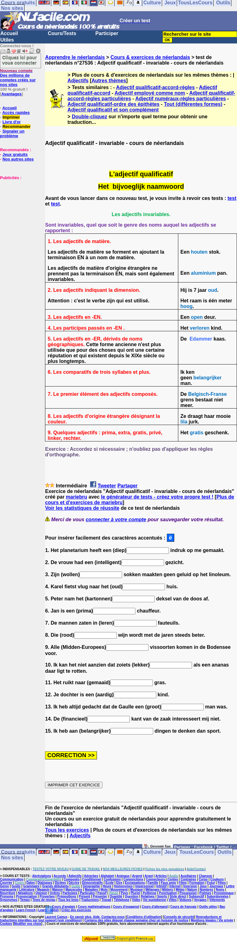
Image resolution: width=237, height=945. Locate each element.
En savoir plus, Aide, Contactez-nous (97, 917)
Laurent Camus (56, 917)
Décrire (74, 882)
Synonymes (8, 900)
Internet (175, 886)
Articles (161, 876)
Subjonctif (196, 896)
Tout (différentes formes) (193, 104)
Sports (162, 896)
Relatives (148, 896)
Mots (104, 889)
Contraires (188, 879)
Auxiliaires (188, 876)
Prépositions (66, 896)
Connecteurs (155, 879)
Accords (59, 876)
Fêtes (222, 882)
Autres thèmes (109, 80)
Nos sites (12, 8)
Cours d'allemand (155, 906)
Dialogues (45, 882)
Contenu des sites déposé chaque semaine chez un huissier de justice (136, 920)
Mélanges (152, 889)
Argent (137, 876)
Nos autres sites (18, 159)
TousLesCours (197, 852)
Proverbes (47, 896)
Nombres (206, 889)
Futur (211, 882)
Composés (72, 879)
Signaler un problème (12, 133)
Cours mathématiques (94, 906)
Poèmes (205, 893)
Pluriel (135, 893)
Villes (173, 900)
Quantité (116, 896)
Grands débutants (55, 886)
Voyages (200, 900)
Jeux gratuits (15, 154)
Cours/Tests (62, 33)
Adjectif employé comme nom (150, 93)
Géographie (91, 886)
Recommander (16, 126)
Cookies (6, 923)
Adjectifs (78, 80)
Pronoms (6, 896)
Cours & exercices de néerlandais (150, 57)
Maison (57, 889)
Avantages (11, 94)
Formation (197, 882)
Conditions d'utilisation (144, 917)
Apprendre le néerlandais (75, 57)
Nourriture (7, 893)
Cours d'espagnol (126, 906)
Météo (180, 889)
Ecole (109, 882)
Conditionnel (91, 879)
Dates (30, 882)
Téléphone (121, 900)
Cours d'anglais (63, 906)
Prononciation (26, 896)
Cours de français (183, 906)
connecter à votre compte (116, 519)
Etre (119, 882)
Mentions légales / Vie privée (212, 920)
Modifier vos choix (27, 923)
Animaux (123, 876)
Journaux (216, 886)
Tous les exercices (67, 830)
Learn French (25, 910)
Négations (25, 893)
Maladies (91, 889)
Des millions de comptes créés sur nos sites (18, 77)
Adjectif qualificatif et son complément (112, 109)
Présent (84, 896)
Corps (203, 879)
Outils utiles (208, 906)
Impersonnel (144, 886)
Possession (188, 893)
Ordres (55, 893)
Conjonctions (133, 879)
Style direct (178, 896)
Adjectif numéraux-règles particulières (180, 98)
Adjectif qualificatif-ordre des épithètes (113, 104)
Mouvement (119, 889)
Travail (106, 900)
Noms (220, 889)
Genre (4, 886)
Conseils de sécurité (179, 917)
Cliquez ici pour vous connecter (19, 60)
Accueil (9, 33)
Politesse (149, 893)
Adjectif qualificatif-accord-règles (155, 87)
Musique (136, 889)
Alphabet (107, 876)
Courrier (6, 882)
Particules (87, 893)
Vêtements (217, 900)
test (232, 198)
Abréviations (41, 876)
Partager (127, 485)
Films (183, 882)
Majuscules (74, 889)
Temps (25, 900)
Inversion (190, 886)
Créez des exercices (76, 910)
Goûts (16, 886)
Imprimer (11, 117)
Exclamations (135, 882)
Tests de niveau (43, 900)
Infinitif (161, 886)
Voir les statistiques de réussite (82, 508)
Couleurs (217, 879)
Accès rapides (16, 112)
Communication (12, 879)
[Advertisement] (18, 211)
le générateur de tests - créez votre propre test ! (157, 497)
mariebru (76, 497)
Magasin (43, 889)
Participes (69, 893)
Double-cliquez (89, 116)
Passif (102, 893)
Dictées (60, 882)
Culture (152, 852)
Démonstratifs (92, 882)
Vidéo (136, 900)
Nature (192, 889)
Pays (124, 893)
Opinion (41, 893)
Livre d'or (11, 122)
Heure (107, 886)
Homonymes (123, 886)
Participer (106, 33)
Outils (224, 852)
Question (131, 896)
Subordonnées (218, 896)
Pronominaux (224, 893)
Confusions (112, 879)
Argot (148, 876)
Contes (172, 879)
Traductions (90, 900)
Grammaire (31, 886)
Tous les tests (68, 900)
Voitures (185, 900)
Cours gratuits (18, 852)
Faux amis (168, 882)
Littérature (26, 889)
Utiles (7, 40)
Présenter (100, 896)
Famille (153, 882)
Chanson (205, 876)
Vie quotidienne (154, 900)
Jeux (169, 852)
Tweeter (107, 485)
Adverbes (91, 876)
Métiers (167, 889)
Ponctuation (168, 893)
